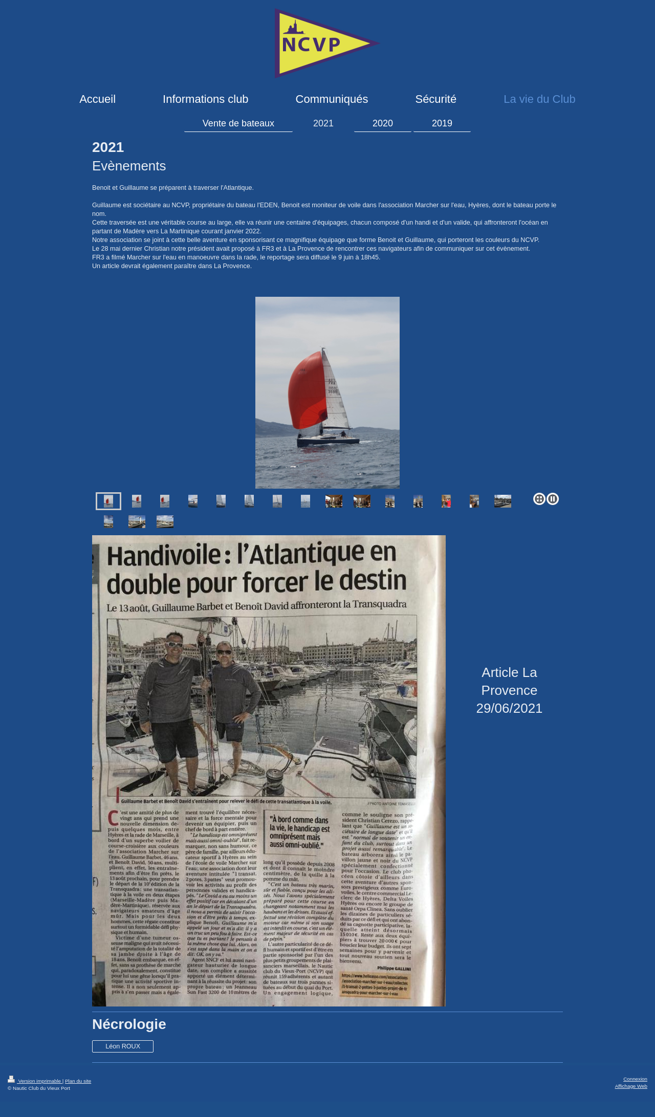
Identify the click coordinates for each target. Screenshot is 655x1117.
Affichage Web (631, 1086)
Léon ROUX (122, 1046)
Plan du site (78, 1081)
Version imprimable (35, 1081)
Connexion (635, 1079)
